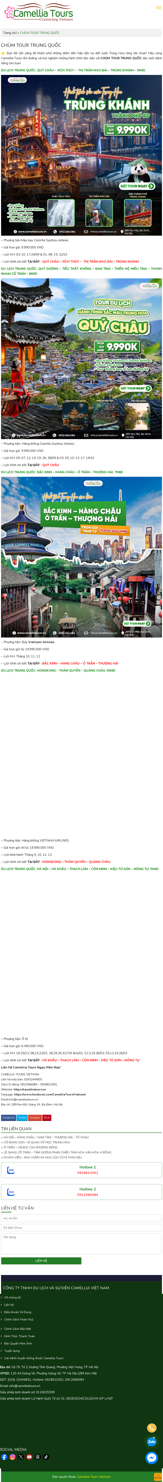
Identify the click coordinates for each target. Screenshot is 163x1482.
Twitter (22, 1117)
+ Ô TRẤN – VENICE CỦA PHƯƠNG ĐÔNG (29, 1147)
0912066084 (87, 1195)
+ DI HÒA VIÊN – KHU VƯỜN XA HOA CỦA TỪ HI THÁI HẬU (41, 1157)
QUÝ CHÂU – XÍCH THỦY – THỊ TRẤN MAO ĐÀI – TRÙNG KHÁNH (90, 262)
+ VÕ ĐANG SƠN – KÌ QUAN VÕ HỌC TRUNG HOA (35, 1142)
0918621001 (87, 1173)
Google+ (35, 1117)
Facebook (8, 1117)
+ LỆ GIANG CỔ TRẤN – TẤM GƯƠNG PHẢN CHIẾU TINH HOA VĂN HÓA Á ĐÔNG (56, 1152)
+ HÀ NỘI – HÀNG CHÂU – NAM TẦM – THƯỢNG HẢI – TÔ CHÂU (45, 1137)
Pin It (47, 1117)
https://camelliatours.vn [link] (30, 1089)
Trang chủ (10, 33)
